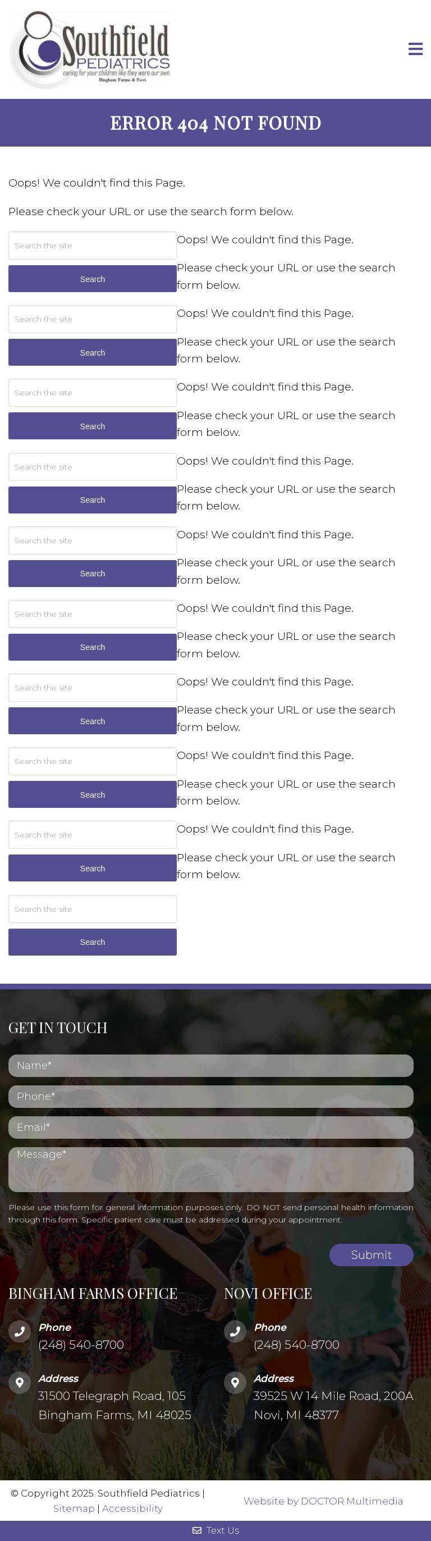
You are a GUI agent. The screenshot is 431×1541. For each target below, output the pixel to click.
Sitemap (74, 1508)
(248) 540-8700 (81, 1345)
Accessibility (132, 1508)
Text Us (215, 1530)
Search (92, 942)
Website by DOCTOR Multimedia (324, 1500)
